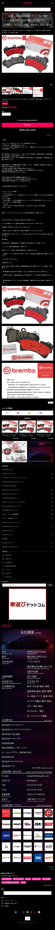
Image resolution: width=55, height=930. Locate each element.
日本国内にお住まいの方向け (27, 130)
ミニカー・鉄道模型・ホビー (10, 518)
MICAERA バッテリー (8, 530)
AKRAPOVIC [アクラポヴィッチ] (10, 490)
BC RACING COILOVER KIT (9, 486)
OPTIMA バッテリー (7, 534)
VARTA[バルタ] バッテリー (9, 473)
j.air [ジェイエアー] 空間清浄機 (10, 514)
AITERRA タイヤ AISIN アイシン (10, 547)
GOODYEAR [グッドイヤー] (9, 510)
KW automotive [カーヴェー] (10, 494)
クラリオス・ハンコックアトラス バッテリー (14, 477)
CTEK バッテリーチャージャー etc (11, 522)
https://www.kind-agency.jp (41, 147)
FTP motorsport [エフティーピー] (11, 506)
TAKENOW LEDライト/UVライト (11, 526)
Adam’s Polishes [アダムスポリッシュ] (12, 481)
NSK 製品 (4, 538)
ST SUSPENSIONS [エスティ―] (10, 498)
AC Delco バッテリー (8, 542)
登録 (50, 585)
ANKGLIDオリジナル (7, 469)
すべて (7, 413)
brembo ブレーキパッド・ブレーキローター (14, 502)
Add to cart (27, 125)
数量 (3, 111)
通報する (51, 402)
